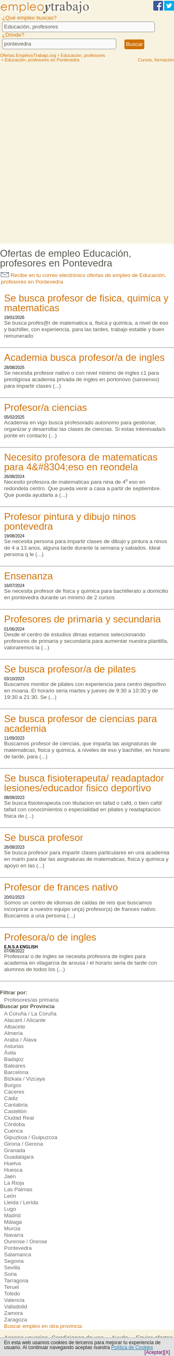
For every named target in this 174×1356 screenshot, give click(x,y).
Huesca (13, 1170)
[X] (167, 1352)
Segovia (14, 1261)
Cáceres (14, 1092)
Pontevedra (18, 1248)
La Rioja (14, 1183)
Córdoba (14, 1124)
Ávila (10, 1053)
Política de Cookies (132, 1347)
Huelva (12, 1163)
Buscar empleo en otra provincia (43, 1326)
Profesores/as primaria (31, 1000)
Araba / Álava (20, 1040)
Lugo (10, 1209)
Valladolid (15, 1307)
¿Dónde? (13, 35)
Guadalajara (19, 1157)
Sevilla (12, 1267)
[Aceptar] (154, 1352)
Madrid (12, 1215)
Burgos (12, 1085)
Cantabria (16, 1105)
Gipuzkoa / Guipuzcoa (30, 1137)
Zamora (13, 1313)
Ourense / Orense (25, 1241)
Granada (14, 1150)
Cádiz (11, 1098)
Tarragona (16, 1280)
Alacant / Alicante (25, 1020)
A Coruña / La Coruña (30, 1014)
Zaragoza (15, 1320)
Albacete (14, 1027)
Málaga (13, 1222)
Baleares (15, 1066)
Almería (13, 1033)
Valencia (14, 1300)
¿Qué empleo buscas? (29, 18)
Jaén (10, 1176)
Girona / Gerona (23, 1144)
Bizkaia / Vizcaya (24, 1079)
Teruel (11, 1287)
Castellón (15, 1111)
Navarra (13, 1235)
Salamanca (17, 1254)
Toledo (12, 1293)
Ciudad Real (19, 1118)
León (10, 1196)
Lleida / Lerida (21, 1202)
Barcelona (16, 1072)
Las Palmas (18, 1189)
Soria (10, 1274)
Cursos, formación (156, 59)
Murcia (12, 1228)
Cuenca (13, 1131)
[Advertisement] (87, 153)
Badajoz (14, 1059)
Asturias (14, 1046)
